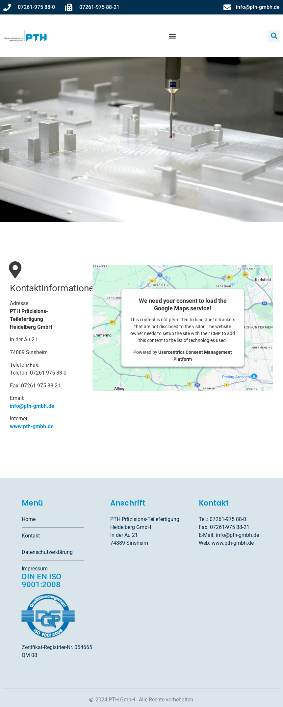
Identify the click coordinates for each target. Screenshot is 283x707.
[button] (172, 36)
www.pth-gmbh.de (32, 426)
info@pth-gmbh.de (32, 406)
